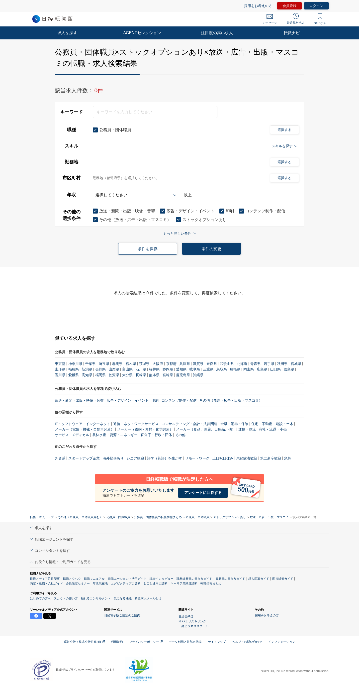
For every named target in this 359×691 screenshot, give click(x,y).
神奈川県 (75, 364)
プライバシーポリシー (146, 642)
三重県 (208, 369)
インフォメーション (281, 642)
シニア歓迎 (135, 458)
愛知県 (181, 369)
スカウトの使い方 (66, 598)
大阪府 (158, 364)
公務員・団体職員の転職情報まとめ (158, 517)
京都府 (171, 364)
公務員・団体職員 (118, 517)
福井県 (154, 369)
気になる (320, 19)
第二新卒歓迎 (270, 458)
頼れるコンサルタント (96, 598)
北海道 (242, 364)
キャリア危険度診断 (184, 583)
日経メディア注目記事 (45, 578)
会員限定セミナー (78, 583)
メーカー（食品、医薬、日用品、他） (205, 429)
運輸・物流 (247, 429)
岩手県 (269, 364)
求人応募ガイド (258, 578)
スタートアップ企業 (84, 458)
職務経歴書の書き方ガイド (194, 578)
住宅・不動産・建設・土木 (272, 424)
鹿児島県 (183, 375)
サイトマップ (217, 642)
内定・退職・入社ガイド (46, 583)
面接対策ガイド (282, 578)
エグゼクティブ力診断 (126, 583)
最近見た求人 (296, 18)
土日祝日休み (222, 458)
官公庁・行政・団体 (156, 435)
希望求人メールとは (148, 598)
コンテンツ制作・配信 (179, 400)
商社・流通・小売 (273, 429)
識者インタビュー (162, 578)
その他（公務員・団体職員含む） (80, 517)
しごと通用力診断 (156, 583)
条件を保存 (148, 249)
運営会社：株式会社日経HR (84, 642)
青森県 (255, 364)
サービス (62, 435)
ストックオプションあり (229, 517)
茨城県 (144, 364)
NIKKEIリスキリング (192, 621)
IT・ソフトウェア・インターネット (82, 424)
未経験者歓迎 (246, 458)
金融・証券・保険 (234, 424)
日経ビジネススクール (193, 626)
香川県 (60, 375)
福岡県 (100, 375)
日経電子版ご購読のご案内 (122, 615)
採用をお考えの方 (258, 6)
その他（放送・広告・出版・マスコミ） (230, 400)
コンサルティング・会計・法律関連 (189, 424)
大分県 (127, 375)
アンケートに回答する (203, 492)
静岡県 (168, 369)
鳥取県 (221, 369)
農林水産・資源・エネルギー (115, 435)
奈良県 (211, 364)
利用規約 (117, 642)
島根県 (235, 369)
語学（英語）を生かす (164, 458)
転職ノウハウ (72, 578)
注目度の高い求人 (217, 33)
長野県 (100, 369)
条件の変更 (211, 249)
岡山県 (248, 369)
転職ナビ (292, 33)
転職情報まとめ (210, 583)
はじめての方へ (40, 598)
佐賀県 (114, 375)
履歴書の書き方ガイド (230, 578)
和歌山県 (227, 364)
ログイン (316, 6)
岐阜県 (194, 369)
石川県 (141, 369)
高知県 (87, 375)
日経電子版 (186, 616)
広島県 (262, 369)
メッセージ (269, 19)
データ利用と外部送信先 (185, 642)
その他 (180, 435)
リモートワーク (197, 458)
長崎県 (141, 375)
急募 (287, 458)
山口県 (275, 369)
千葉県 (90, 364)
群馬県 (117, 364)
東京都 (60, 364)
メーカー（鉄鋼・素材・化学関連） (145, 429)
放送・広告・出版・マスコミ (269, 517)
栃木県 (131, 364)
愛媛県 (73, 375)
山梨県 (114, 369)
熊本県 (154, 375)
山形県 (60, 369)
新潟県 (87, 369)
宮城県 (296, 364)
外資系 (60, 458)
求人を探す (67, 33)
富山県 (127, 369)
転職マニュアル (94, 578)
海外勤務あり (113, 458)
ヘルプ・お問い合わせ (247, 642)
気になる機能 (123, 598)
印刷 (155, 400)
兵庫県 (185, 364)
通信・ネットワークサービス (136, 424)
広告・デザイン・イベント (128, 400)
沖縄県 (198, 375)
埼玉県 (104, 364)
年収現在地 (100, 583)
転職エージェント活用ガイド (127, 578)
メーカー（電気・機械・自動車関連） (84, 429)
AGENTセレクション (142, 33)
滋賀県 (198, 364)
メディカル (80, 435)
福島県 (73, 369)
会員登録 (289, 6)
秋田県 (282, 364)
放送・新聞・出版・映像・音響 (79, 400)
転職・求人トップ (42, 517)
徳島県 (289, 369)
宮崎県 (168, 375)
